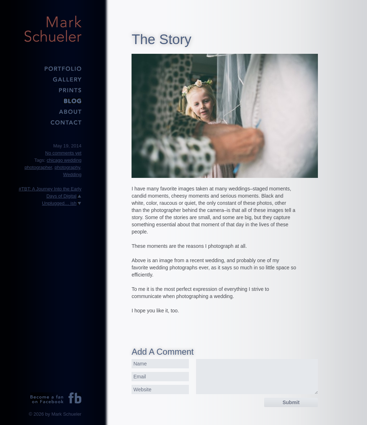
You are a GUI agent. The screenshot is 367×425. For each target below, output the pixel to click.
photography (67, 167)
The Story (161, 39)
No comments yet (63, 153)
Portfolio (52, 68)
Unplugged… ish (59, 203)
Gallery (52, 78)
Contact (52, 122)
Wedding (72, 174)
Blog (52, 100)
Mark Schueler (52, 28)
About (52, 111)
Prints (52, 89)
